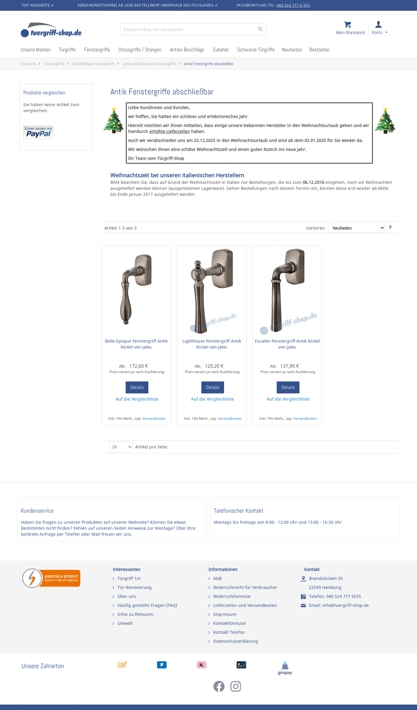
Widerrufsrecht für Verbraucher (245, 587)
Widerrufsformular (232, 596)
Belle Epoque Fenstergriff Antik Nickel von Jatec (136, 344)
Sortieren (315, 228)
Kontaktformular (229, 623)
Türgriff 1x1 (129, 578)
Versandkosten (154, 418)
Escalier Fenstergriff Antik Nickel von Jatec (287, 344)
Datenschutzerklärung (235, 641)
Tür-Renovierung (135, 587)
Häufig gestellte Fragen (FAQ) (147, 605)
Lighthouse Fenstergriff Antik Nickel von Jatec (211, 344)
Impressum (224, 614)
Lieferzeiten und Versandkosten (245, 605)
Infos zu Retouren (135, 614)
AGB (217, 578)
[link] (384, 30)
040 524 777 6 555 (293, 5)
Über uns (127, 596)
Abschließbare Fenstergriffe (93, 63)
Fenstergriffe (54, 63)
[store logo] (68, 30)
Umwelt (125, 623)
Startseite (28, 63)
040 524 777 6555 (343, 596)
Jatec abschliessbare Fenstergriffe (149, 63)
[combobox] (193, 29)
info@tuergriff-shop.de (345, 605)
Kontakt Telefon (229, 632)
